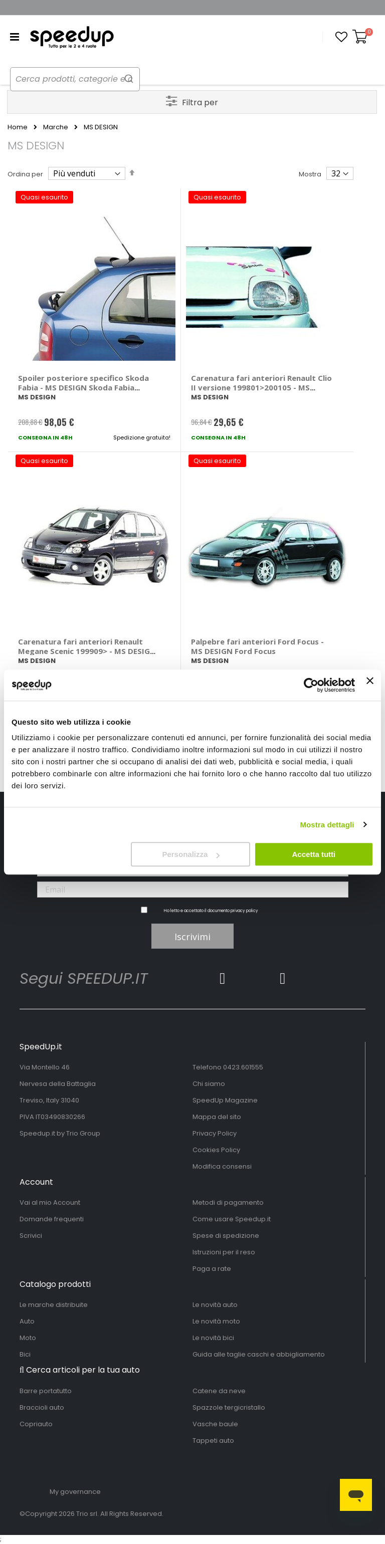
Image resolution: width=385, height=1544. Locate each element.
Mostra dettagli (327, 824)
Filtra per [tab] (200, 102)
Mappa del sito (216, 1117)
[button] (341, 37)
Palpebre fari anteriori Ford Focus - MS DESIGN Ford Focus (257, 646)
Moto (28, 1338)
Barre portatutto (46, 1391)
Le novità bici (213, 1338)
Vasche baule (215, 1424)
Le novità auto (215, 1304)
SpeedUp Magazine (225, 1100)
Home (18, 127)
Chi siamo (208, 1083)
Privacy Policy (214, 1133)
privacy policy (244, 911)
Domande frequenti (52, 1219)
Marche (55, 127)
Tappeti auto (213, 1440)
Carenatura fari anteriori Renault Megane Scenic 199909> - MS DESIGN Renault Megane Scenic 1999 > (87, 651)
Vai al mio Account (50, 1202)
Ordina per (25, 174)
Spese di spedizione (225, 1235)
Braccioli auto (42, 1407)
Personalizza (191, 854)
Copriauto (36, 1424)
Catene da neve (219, 1391)
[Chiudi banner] (369, 685)
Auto (27, 1321)
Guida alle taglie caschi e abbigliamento (258, 1354)
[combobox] (80, 79)
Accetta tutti (314, 854)
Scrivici (31, 1235)
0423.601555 (243, 1067)
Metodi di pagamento (228, 1202)
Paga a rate (211, 1268)
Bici (25, 1354)
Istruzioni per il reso (223, 1252)
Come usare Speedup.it (231, 1219)
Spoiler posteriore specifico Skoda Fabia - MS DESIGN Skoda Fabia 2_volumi (83, 387)
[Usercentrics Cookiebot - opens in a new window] (311, 685)
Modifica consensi (222, 1166)
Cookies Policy (216, 1150)
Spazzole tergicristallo (228, 1407)
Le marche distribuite (54, 1304)
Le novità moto (216, 1321)
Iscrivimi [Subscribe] (192, 937)
